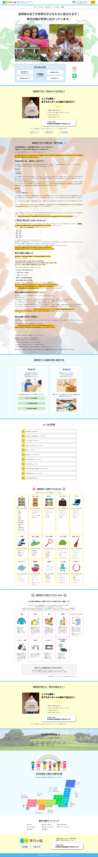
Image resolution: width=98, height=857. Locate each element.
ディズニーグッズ (35, 510)
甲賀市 (32, 744)
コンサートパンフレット (21, 531)
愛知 (53, 791)
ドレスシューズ (21, 579)
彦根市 (37, 742)
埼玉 (72, 803)
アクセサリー (75, 575)
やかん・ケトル (35, 579)
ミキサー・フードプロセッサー (36, 583)
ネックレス (75, 582)
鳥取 (41, 794)
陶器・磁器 (48, 577)
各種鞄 (60, 517)
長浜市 (42, 742)
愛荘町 (37, 746)
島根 (38, 794)
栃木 (72, 804)
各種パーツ (75, 517)
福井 (55, 789)
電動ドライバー (21, 550)
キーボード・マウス (77, 513)
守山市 (59, 742)
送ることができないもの (63, 827)
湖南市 (42, 744)
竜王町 (32, 746)
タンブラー (48, 582)
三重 (58, 791)
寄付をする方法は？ (47, 824)
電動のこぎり (21, 554)
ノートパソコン (76, 510)
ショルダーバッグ (62, 513)
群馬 (74, 804)
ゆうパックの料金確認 (31, 398)
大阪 (48, 810)
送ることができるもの (48, 827)
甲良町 (47, 746)
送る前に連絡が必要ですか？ (31, 478)
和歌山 (52, 812)
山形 (75, 794)
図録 (19, 515)
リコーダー (75, 555)
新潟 (57, 787)
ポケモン (34, 513)
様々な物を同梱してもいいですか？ (33, 459)
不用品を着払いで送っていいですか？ (33, 473)
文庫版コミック (21, 524)
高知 (41, 813)
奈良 (50, 812)
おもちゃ (47, 510)
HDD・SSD (75, 512)
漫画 (19, 526)
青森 (75, 793)
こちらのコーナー (53, 128)
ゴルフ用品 (48, 552)
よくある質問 (56, 7)
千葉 (74, 803)
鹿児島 (25, 797)
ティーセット (48, 579)
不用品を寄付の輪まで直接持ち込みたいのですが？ (37, 468)
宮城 (77, 796)
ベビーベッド (62, 579)
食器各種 (47, 575)
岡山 (39, 795)
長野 (55, 787)
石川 (53, 789)
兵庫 (50, 810)
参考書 (19, 517)
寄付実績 (30, 829)
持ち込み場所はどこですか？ (31, 464)
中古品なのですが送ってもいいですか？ (34, 445)
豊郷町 (42, 746)
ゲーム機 (47, 517)
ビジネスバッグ (62, 510)
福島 (77, 794)
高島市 (47, 744)
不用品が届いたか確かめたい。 (32, 431)
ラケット (47, 550)
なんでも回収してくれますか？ (32, 440)
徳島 (38, 813)
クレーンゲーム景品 (36, 515)
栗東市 (64, 742)
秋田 (75, 796)
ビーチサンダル (21, 581)
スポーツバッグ (62, 512)
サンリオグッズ (35, 512)
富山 (57, 789)
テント (60, 550)
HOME (35, 7)
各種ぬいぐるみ (35, 517)
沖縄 (27, 797)
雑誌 (19, 510)
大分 (21, 797)
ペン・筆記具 (34, 552)
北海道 (78, 784)
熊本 (27, 796)
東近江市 (53, 744)
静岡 (55, 791)
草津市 (54, 742)
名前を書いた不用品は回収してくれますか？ (35, 436)
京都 (52, 810)
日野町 (63, 744)
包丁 (33, 581)
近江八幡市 (48, 742)
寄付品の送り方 (48, 7)
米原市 (58, 744)
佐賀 (23, 796)
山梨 (53, 787)
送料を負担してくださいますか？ (32, 454)
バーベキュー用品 (62, 552)
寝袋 (60, 554)
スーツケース (62, 515)
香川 (36, 813)
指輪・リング (75, 579)
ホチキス (34, 555)
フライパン (34, 577)
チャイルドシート (62, 577)
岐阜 (57, 791)
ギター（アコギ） (76, 550)
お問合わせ (37, 847)
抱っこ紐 (61, 582)
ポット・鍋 (34, 575)
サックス (75, 554)
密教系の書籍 (21, 522)
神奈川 (71, 806)
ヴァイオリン (75, 552)
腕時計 (74, 577)
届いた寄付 (40, 7)
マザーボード (75, 515)
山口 (39, 794)
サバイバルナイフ (62, 557)
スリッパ (20, 577)
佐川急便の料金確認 (31, 408)
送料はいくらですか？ (30, 450)
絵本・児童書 (21, 529)
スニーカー (20, 575)
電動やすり (20, 552)
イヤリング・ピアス (77, 581)
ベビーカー (61, 575)
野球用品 (47, 554)
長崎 (25, 796)
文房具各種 (34, 550)
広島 (38, 795)
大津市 (32, 742)
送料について (34, 132)
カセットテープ (76, 557)
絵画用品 (34, 554)
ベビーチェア (62, 581)
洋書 (19, 513)
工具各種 (20, 555)
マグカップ (48, 581)
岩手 (77, 793)
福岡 (21, 796)
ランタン (61, 555)
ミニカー (47, 513)
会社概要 (62, 7)
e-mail (74, 69)
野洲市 (37, 744)
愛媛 (39, 813)
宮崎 (23, 797)
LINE (74, 77)
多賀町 (52, 746)
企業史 (19, 519)
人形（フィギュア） (50, 512)
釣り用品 (47, 555)
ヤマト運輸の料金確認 (31, 403)
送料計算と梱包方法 (62, 824)
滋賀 (48, 812)
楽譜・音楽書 (21, 520)
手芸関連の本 (21, 527)
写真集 (19, 512)
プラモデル (48, 515)
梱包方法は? (49, 132)
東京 (70, 803)
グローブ (47, 557)
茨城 (70, 804)
